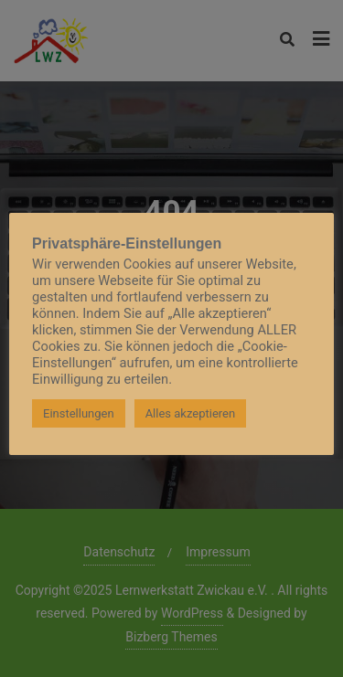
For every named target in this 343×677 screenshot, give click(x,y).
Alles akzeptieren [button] (190, 413)
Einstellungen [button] (78, 413)
